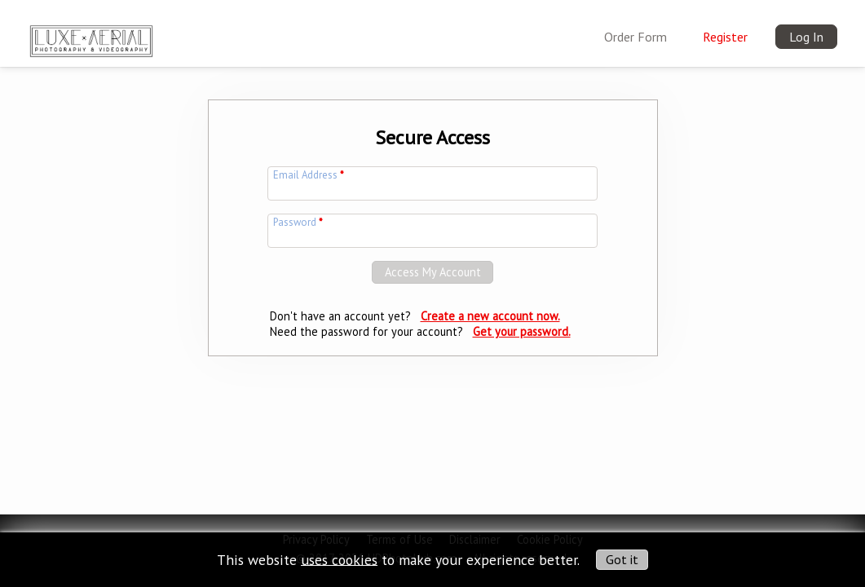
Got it (622, 559)
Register (725, 37)
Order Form (635, 37)
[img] (91, 37)
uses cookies (339, 558)
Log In (806, 37)
